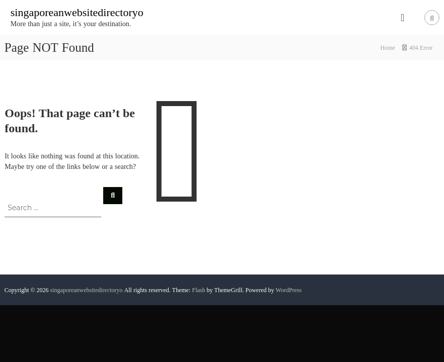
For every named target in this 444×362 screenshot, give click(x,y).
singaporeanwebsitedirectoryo (77, 12)
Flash (198, 290)
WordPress (289, 290)
